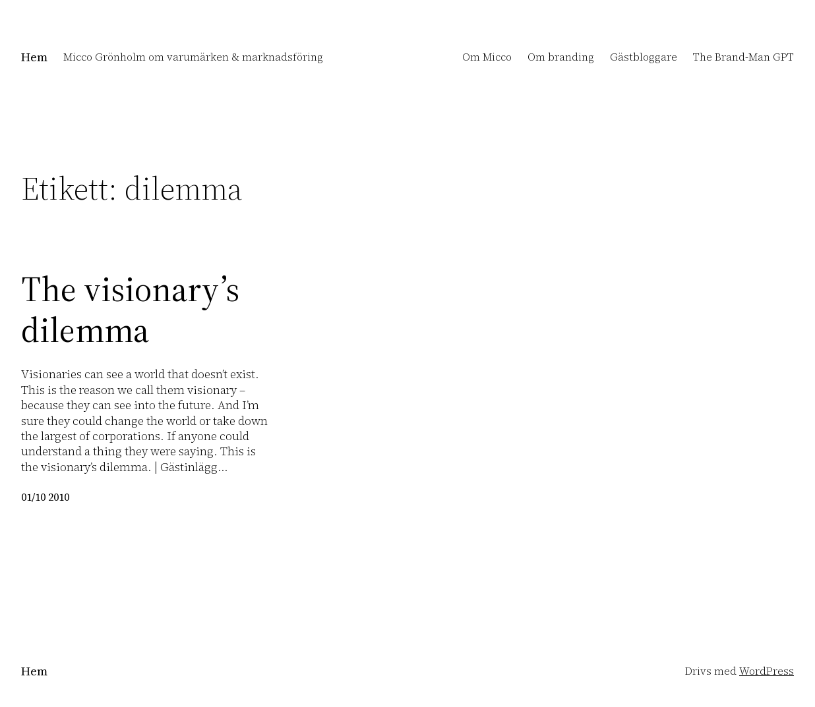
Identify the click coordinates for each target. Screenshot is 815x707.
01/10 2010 (45, 497)
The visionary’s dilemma (130, 310)
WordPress (766, 671)
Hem (34, 57)
